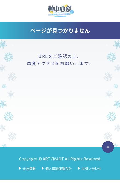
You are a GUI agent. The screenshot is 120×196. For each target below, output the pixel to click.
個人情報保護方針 (58, 168)
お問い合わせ (91, 168)
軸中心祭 (60, 11)
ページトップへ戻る (107, 152)
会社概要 (29, 168)
